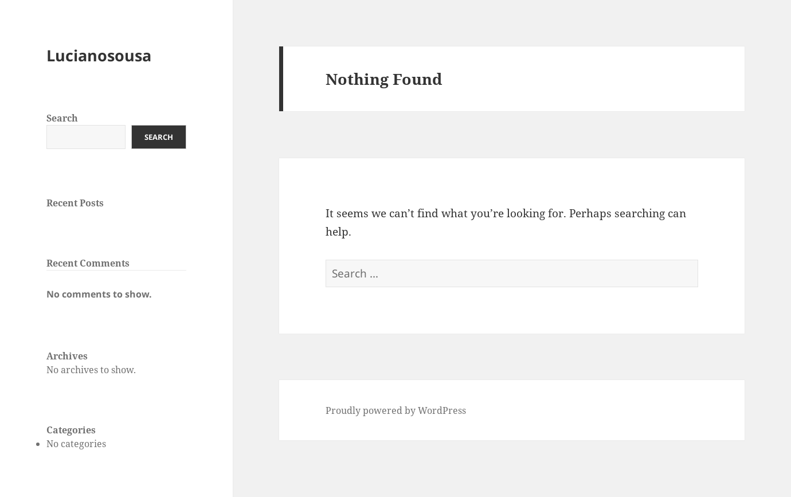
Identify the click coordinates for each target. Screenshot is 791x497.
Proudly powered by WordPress (396, 410)
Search (62, 118)
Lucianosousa (98, 55)
